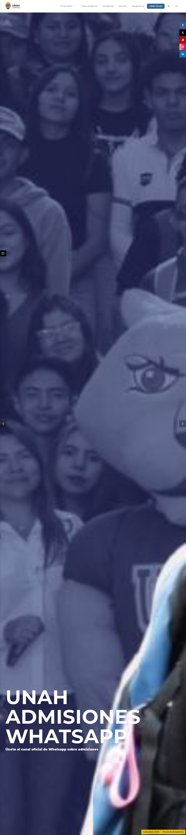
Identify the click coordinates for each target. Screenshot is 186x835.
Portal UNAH (67, 6)
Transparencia (138, 6)
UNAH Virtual (156, 6)
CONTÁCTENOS (170, 801)
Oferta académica (89, 6)
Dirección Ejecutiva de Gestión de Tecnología (101, 831)
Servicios (123, 6)
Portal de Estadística (173, 832)
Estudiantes (108, 6)
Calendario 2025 (151, 832)
